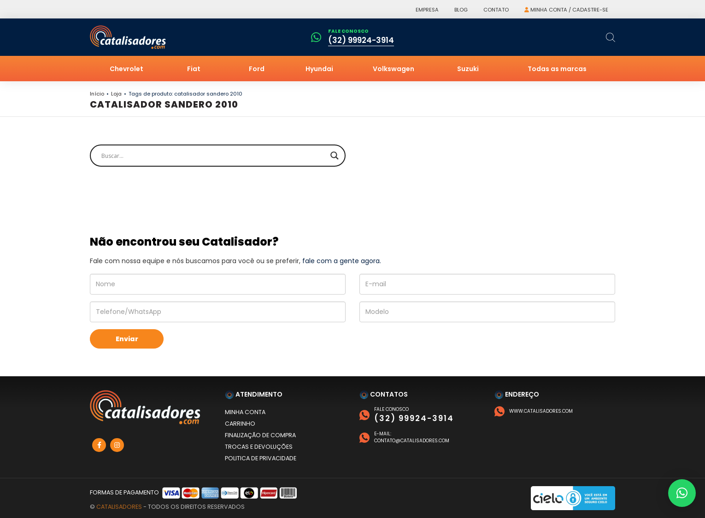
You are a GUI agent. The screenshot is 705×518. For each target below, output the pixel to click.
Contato (496, 9)
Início (97, 93)
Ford (256, 68)
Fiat (193, 68)
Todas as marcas (557, 68)
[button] (682, 493)
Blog (461, 9)
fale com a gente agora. (341, 260)
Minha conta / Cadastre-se (566, 9)
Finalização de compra (260, 435)
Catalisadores (119, 507)
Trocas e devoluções (259, 447)
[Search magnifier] (334, 155)
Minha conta (245, 412)
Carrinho (240, 424)
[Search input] (213, 155)
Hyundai (319, 68)
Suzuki (468, 68)
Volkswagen (393, 68)
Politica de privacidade (260, 458)
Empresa (427, 9)
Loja (116, 93)
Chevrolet (126, 68)
